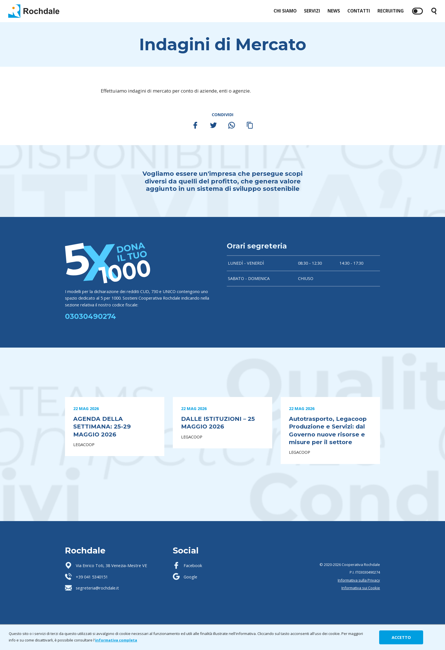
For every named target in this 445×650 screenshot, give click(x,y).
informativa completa (116, 640)
